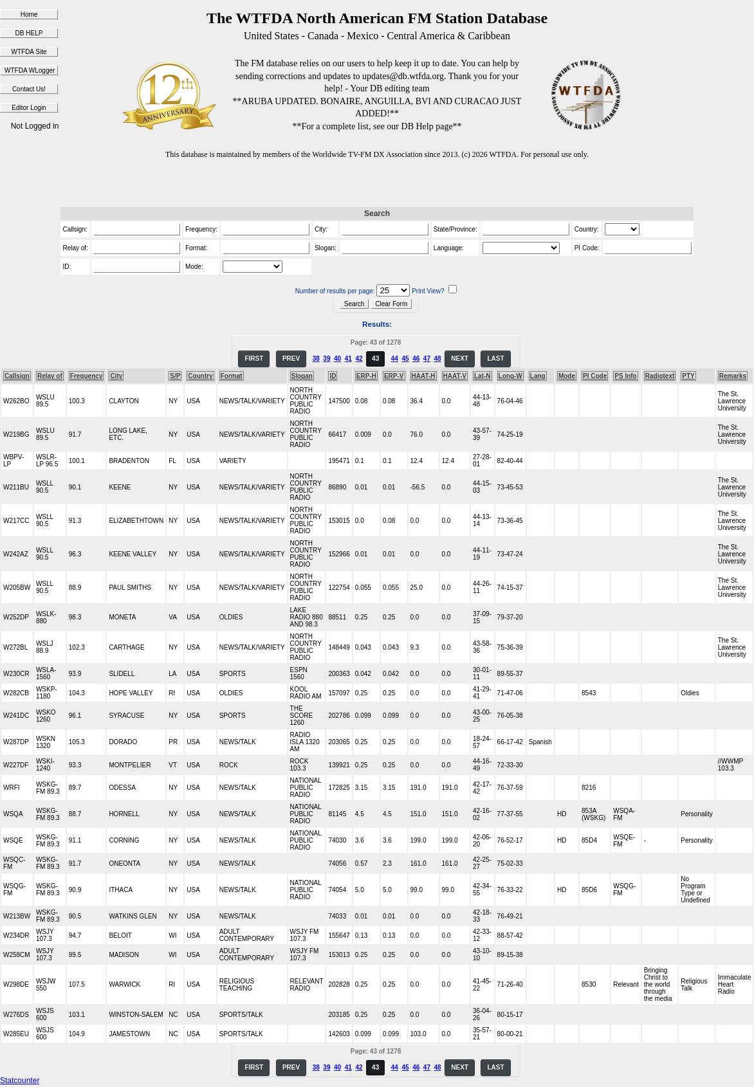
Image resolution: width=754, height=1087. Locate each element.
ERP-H (366, 375)
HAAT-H (424, 375)
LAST (495, 358)
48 (437, 358)
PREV (291, 358)
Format (232, 375)
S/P (175, 375)
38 (316, 358)
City (116, 375)
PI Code (595, 375)
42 (358, 358)
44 (394, 358)
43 (375, 358)
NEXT (459, 358)
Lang (538, 375)
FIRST (253, 358)
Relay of (49, 375)
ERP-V (394, 375)
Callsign (17, 375)
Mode (566, 375)
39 (326, 358)
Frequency (86, 375)
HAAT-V (454, 375)
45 (405, 358)
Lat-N (482, 375)
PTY (688, 375)
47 (426, 358)
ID (332, 375)
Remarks (732, 375)
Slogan (302, 375)
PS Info (625, 375)
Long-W (510, 375)
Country (200, 375)
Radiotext (660, 375)
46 (415, 358)
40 (337, 358)
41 (348, 358)
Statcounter (19, 1080)
